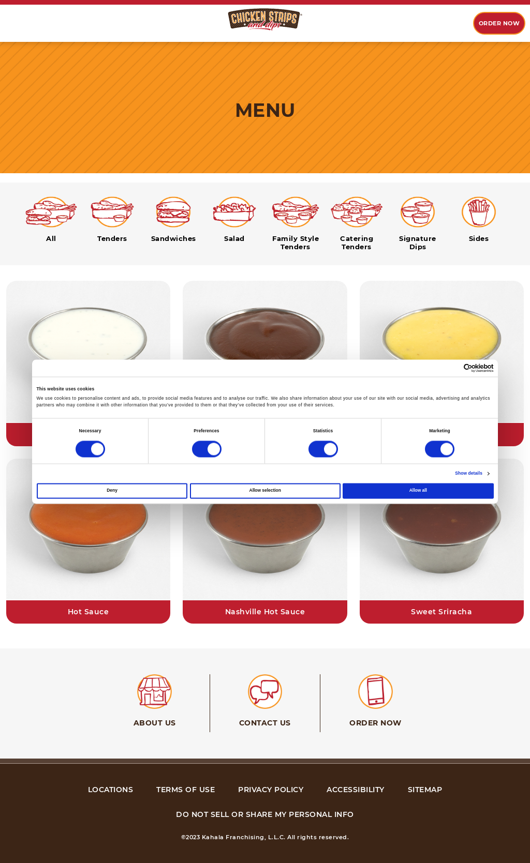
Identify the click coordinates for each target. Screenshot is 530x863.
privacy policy (270, 789)
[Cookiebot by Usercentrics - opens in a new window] (448, 368)
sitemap (425, 789)
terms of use (185, 789)
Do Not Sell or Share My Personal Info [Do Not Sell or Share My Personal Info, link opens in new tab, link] (265, 814)
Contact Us (265, 723)
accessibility (356, 789)
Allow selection (265, 490)
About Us (155, 723)
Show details (468, 473)
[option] (20, 24)
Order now (499, 23)
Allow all (418, 490)
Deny (112, 490)
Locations (111, 789)
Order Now (375, 723)
